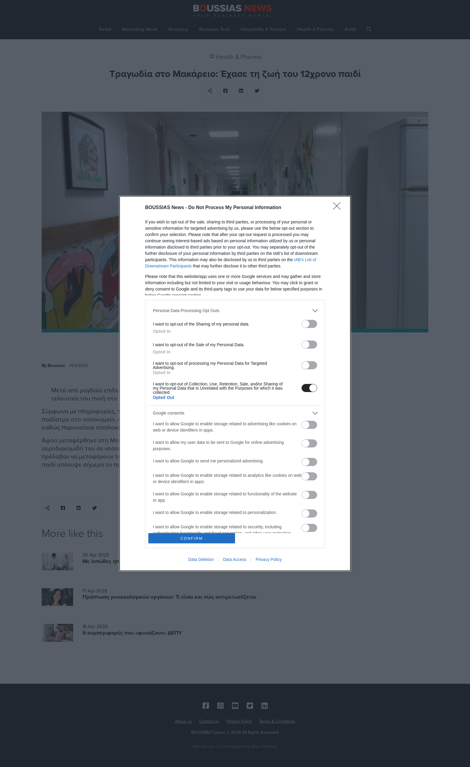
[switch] (309, 324)
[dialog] (235, 383)
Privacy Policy (269, 559)
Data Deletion (201, 559)
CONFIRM (191, 538)
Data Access (234, 559)
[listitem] (235, 311)
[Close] (338, 208)
